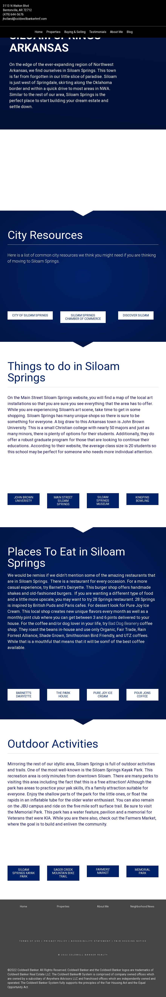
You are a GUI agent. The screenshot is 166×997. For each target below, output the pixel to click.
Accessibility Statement (91, 941)
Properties (53, 32)
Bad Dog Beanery (123, 623)
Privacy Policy (55, 941)
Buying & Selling (75, 32)
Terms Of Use (29, 941)
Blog (130, 32)
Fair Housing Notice (130, 941)
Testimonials (97, 32)
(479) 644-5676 (13, 14)
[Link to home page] (83, 8)
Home (39, 32)
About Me (116, 32)
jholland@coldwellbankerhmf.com (25, 19)
